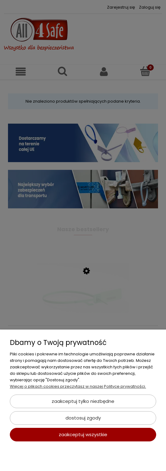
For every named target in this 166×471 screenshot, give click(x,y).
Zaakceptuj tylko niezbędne (83, 401)
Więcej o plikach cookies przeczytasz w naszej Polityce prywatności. (78, 386)
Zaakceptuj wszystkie (83, 434)
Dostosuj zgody (83, 418)
